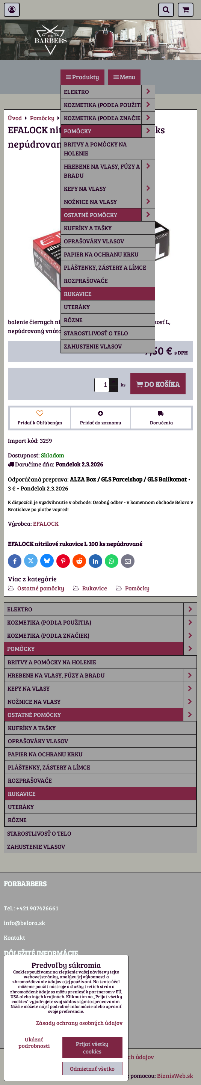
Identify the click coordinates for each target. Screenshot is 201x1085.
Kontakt (14, 937)
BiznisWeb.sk (175, 1075)
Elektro (109, 91)
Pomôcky (109, 131)
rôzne (73, 320)
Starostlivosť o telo (96, 333)
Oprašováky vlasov (94, 241)
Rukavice (78, 293)
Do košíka (158, 384)
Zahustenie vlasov (93, 346)
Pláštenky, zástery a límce (105, 267)
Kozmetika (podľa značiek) (109, 118)
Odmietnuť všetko (92, 1068)
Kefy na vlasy (109, 188)
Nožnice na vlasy (109, 201)
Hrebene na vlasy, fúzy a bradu (109, 171)
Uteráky (77, 307)
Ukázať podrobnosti (34, 1042)
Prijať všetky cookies (92, 1047)
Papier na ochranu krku (101, 254)
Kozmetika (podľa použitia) (109, 104)
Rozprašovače (86, 280)
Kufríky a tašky (88, 228)
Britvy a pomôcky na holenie (95, 148)
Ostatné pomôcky (109, 214)
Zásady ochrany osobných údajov (79, 1022)
